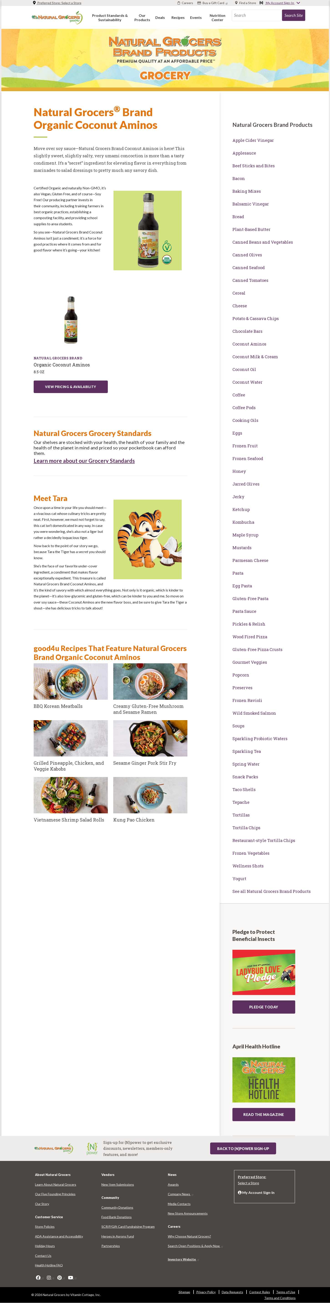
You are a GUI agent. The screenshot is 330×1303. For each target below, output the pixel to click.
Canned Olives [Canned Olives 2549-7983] (247, 255)
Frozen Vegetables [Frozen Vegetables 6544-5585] (251, 853)
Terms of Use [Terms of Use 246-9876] (285, 1292)
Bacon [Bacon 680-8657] (238, 178)
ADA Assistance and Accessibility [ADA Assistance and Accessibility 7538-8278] (59, 1236)
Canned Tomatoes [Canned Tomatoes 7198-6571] (250, 280)
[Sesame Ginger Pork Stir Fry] (150, 745)
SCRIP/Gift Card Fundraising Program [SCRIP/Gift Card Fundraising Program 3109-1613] (128, 1226)
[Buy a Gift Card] (213, 3)
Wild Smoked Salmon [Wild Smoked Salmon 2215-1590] (254, 713)
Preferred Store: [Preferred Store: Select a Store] (57, 3)
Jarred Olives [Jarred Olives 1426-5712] (245, 484)
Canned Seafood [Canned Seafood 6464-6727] (248, 267)
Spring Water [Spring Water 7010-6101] (245, 764)
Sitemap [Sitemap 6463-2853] (184, 1292)
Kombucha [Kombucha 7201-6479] (243, 522)
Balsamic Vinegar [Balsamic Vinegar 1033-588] (250, 204)
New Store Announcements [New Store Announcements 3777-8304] (188, 1213)
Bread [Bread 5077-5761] (238, 216)
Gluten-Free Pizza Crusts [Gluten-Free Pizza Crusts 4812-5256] (257, 649)
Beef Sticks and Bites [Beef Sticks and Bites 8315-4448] (253, 165)
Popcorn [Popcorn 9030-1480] (240, 675)
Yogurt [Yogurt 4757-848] (239, 878)
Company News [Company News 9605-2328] (181, 1194)
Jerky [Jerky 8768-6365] (238, 496)
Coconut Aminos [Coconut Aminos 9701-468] (249, 344)
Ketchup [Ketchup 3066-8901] (241, 509)
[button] (109, 17)
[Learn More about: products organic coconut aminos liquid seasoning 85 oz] (71, 320)
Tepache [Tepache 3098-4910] (240, 802)
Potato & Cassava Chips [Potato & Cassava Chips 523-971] (255, 318)
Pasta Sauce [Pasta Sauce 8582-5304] (244, 611)
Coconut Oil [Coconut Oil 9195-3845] (244, 369)
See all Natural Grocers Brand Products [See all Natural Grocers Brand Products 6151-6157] (271, 891)
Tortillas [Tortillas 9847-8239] (241, 815)
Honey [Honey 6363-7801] (239, 471)
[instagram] (51, 1277)
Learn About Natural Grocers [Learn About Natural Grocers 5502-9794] (55, 1184)
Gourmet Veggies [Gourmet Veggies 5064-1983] (249, 662)
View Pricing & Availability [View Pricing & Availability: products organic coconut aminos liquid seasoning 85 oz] (70, 387)
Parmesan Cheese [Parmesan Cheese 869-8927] (250, 560)
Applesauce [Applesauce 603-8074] (244, 153)
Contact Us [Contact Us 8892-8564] (43, 1256)
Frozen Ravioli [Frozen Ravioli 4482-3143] (247, 700)
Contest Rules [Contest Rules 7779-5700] (259, 1292)
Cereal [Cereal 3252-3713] (238, 293)
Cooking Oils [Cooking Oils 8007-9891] (245, 420)
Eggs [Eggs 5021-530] (237, 433)
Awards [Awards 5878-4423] (173, 1184)
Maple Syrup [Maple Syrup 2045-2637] (245, 535)
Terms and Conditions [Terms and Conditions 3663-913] (280, 1298)
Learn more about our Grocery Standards (84, 460)
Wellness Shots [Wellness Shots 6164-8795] (248, 866)
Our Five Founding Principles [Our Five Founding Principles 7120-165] (55, 1194)
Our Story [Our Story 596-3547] (42, 1204)
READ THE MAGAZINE (263, 1114)
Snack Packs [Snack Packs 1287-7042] (245, 776)
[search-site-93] (293, 15)
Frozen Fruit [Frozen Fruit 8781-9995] (245, 446)
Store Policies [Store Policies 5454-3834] (45, 1226)
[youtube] (72, 1277)
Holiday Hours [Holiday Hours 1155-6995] (45, 1246)
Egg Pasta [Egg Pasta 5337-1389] (242, 586)
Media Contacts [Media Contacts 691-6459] (179, 1204)
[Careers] (185, 3)
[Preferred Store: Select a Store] (264, 1179)
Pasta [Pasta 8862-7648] (237, 573)
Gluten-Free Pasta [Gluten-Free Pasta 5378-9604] (250, 598)
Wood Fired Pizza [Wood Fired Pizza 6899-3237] (249, 636)
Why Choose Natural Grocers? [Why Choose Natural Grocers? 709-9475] (189, 1236)
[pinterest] (61, 1277)
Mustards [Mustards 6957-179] (242, 547)
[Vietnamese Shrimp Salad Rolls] (71, 802)
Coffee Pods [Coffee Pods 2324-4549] (244, 407)
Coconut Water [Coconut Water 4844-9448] (247, 382)
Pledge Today (263, 1007)
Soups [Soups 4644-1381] (238, 726)
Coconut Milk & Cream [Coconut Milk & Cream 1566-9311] (255, 356)
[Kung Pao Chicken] (150, 802)
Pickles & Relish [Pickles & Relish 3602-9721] (248, 624)
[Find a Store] (245, 3)
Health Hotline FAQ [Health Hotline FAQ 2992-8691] (49, 1265)
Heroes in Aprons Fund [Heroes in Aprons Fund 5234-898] (117, 1236)
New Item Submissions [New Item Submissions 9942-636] (117, 1184)
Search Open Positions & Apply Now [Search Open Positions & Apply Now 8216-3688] (196, 1246)
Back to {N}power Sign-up (243, 1148)
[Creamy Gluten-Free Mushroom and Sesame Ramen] (150, 691)
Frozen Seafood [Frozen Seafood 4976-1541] (247, 458)
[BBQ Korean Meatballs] (71, 688)
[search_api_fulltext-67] (257, 15)
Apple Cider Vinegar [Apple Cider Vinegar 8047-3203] (253, 140)
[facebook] (40, 1277)
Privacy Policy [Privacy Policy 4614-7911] (206, 1292)
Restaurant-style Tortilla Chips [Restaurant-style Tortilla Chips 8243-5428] (263, 840)
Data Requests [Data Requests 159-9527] (232, 1292)
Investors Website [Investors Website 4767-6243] (184, 1259)
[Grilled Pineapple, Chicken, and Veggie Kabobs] (71, 748)
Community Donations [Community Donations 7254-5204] (117, 1207)
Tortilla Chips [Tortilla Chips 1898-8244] (246, 827)
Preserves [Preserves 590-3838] (242, 687)
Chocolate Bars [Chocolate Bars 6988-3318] (247, 331)
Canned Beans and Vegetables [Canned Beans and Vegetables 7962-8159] (262, 242)
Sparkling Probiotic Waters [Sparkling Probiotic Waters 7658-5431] (259, 738)
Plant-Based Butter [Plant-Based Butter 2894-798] (251, 229)
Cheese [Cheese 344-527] (239, 305)
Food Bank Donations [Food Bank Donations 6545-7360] (116, 1217)
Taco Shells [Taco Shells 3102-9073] (244, 789)
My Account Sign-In (279, 3)
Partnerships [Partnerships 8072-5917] (110, 1246)
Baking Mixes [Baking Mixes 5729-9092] (246, 191)
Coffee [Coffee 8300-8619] (238, 395)
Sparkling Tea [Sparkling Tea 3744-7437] (246, 751)
